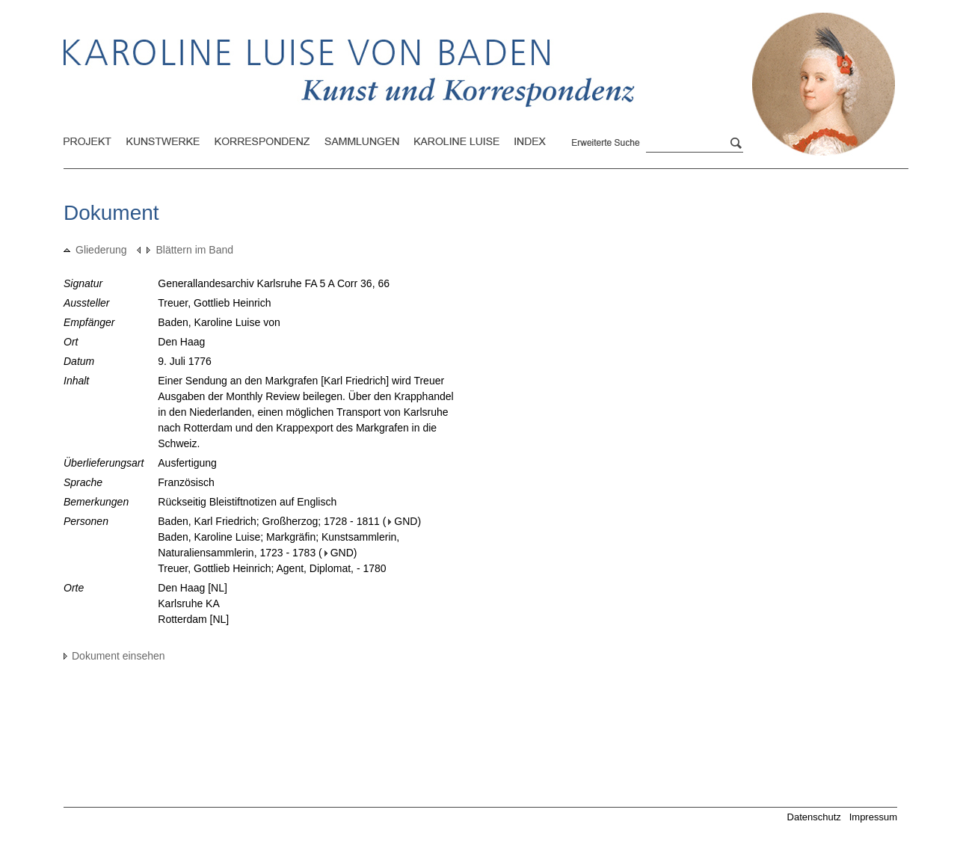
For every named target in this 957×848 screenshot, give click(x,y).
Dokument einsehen (114, 656)
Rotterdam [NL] (193, 619)
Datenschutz (814, 817)
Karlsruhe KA (188, 603)
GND (402, 521)
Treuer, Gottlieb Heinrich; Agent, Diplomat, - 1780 (272, 568)
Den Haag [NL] (192, 588)
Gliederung (95, 250)
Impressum (873, 817)
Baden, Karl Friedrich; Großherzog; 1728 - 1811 (269, 521)
